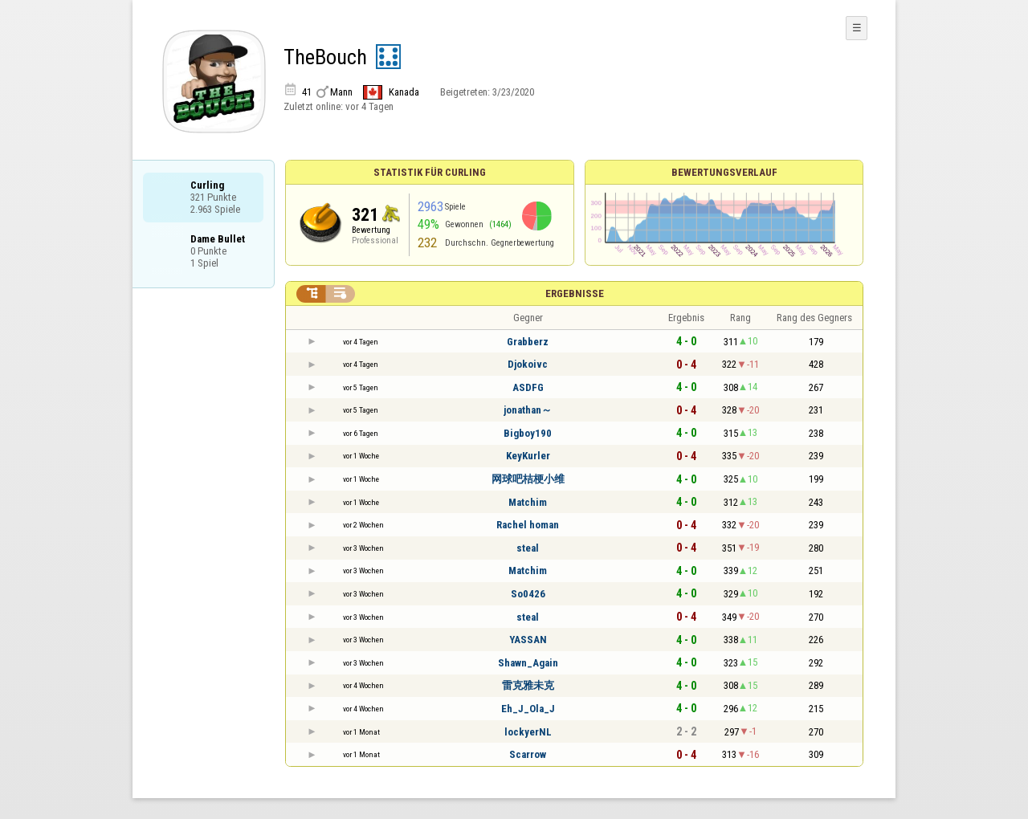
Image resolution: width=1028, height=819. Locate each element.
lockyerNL (528, 732)
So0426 (528, 594)
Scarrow (527, 754)
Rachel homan (527, 525)
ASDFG (528, 387)
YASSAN (528, 640)
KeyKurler (528, 456)
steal (527, 548)
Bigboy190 (528, 433)
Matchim (527, 502)
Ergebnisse (574, 293)
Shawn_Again (528, 663)
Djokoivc (528, 364)
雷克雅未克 (528, 685)
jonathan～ (528, 410)
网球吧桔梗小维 (528, 479)
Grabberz (528, 342)
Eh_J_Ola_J (528, 709)
